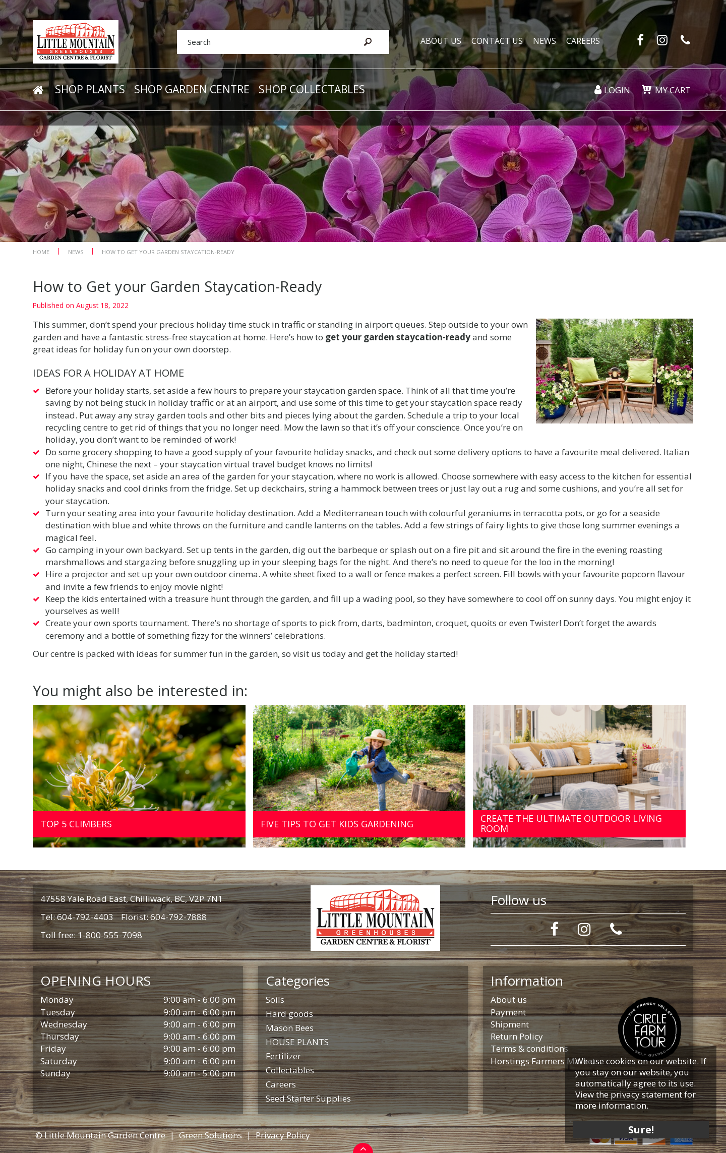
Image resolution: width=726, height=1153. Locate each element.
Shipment (510, 1024)
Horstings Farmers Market (543, 1061)
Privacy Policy (283, 1135)
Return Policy (517, 1036)
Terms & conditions (529, 1048)
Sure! (640, 1129)
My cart (673, 90)
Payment (508, 1012)
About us (509, 999)
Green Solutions (210, 1135)
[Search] (261, 42)
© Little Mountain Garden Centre (100, 1135)
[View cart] (646, 89)
